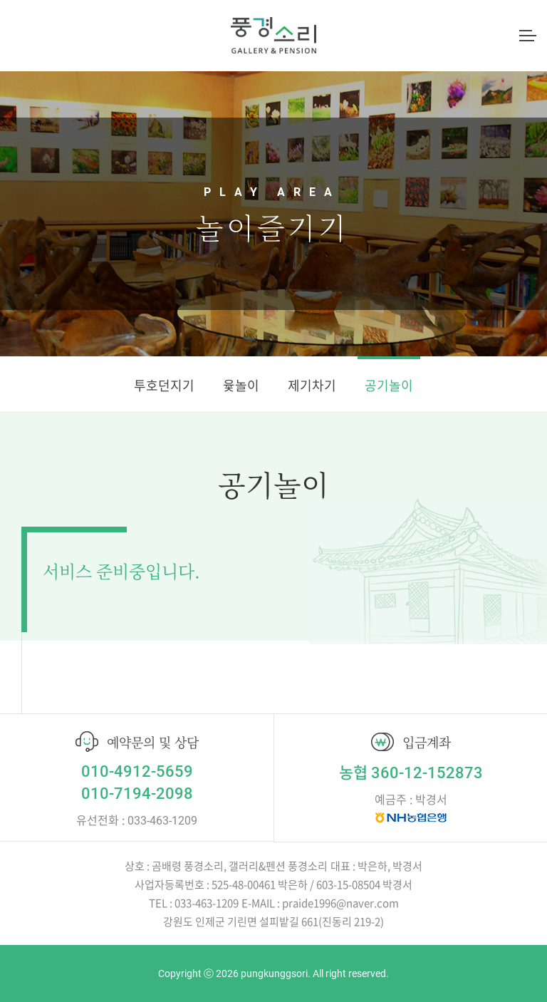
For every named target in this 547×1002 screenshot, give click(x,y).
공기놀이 (389, 385)
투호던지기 (164, 385)
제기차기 (312, 385)
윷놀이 (241, 385)
